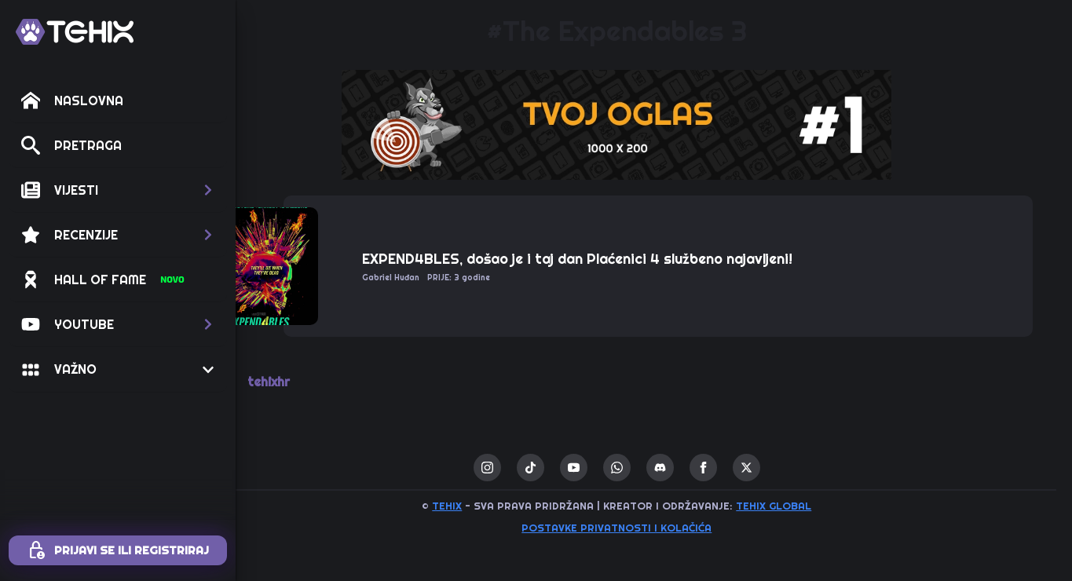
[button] (118, 190)
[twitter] (783, 467)
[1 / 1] (654, 125)
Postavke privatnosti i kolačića (654, 527)
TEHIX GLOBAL (811, 505)
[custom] (567, 467)
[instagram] (524, 467)
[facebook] (740, 467)
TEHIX (484, 505)
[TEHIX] (75, 32)
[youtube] (610, 467)
